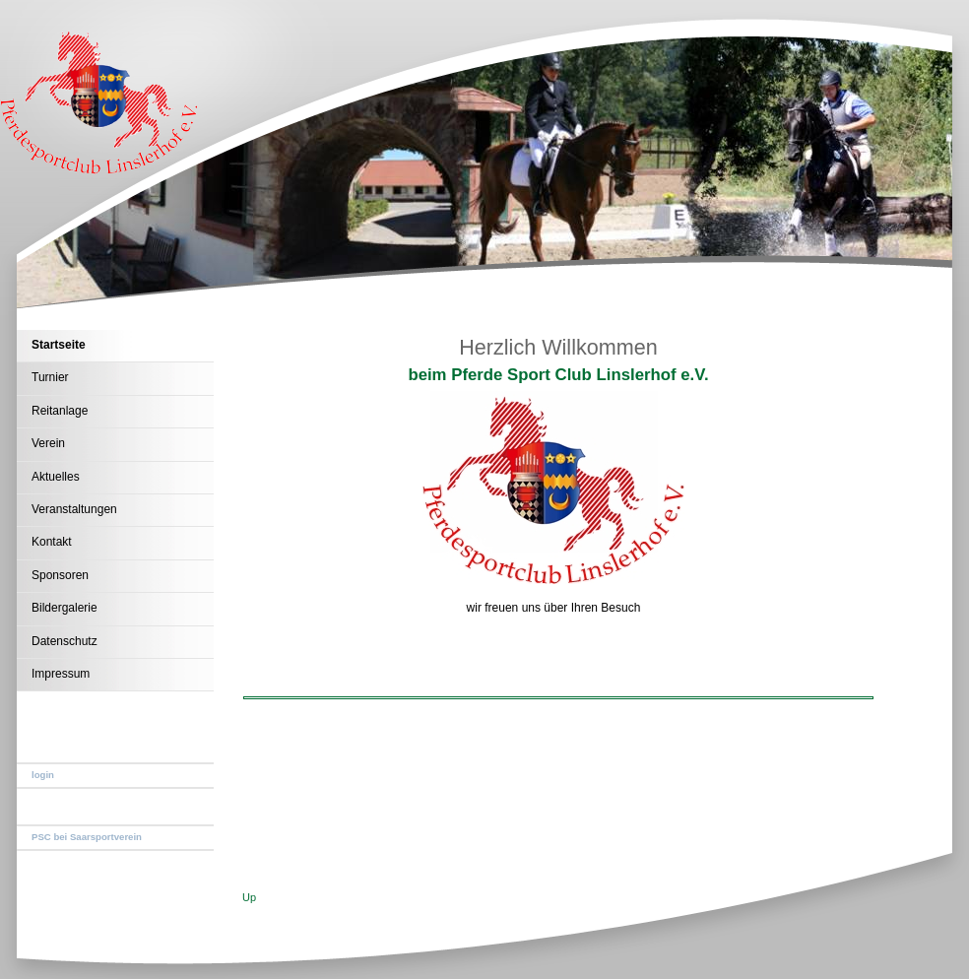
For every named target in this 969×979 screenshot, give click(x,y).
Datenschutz (64, 641)
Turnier (50, 377)
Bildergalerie (64, 608)
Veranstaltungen (74, 509)
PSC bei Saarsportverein (87, 836)
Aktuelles (56, 477)
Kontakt (52, 542)
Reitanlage (60, 411)
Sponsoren (60, 575)
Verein (48, 443)
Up (249, 897)
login (43, 774)
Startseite (59, 345)
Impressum (61, 674)
